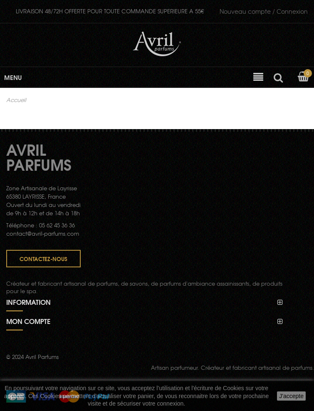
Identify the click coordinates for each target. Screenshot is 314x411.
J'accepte (291, 396)
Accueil (16, 100)
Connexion (264, 11)
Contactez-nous (43, 258)
